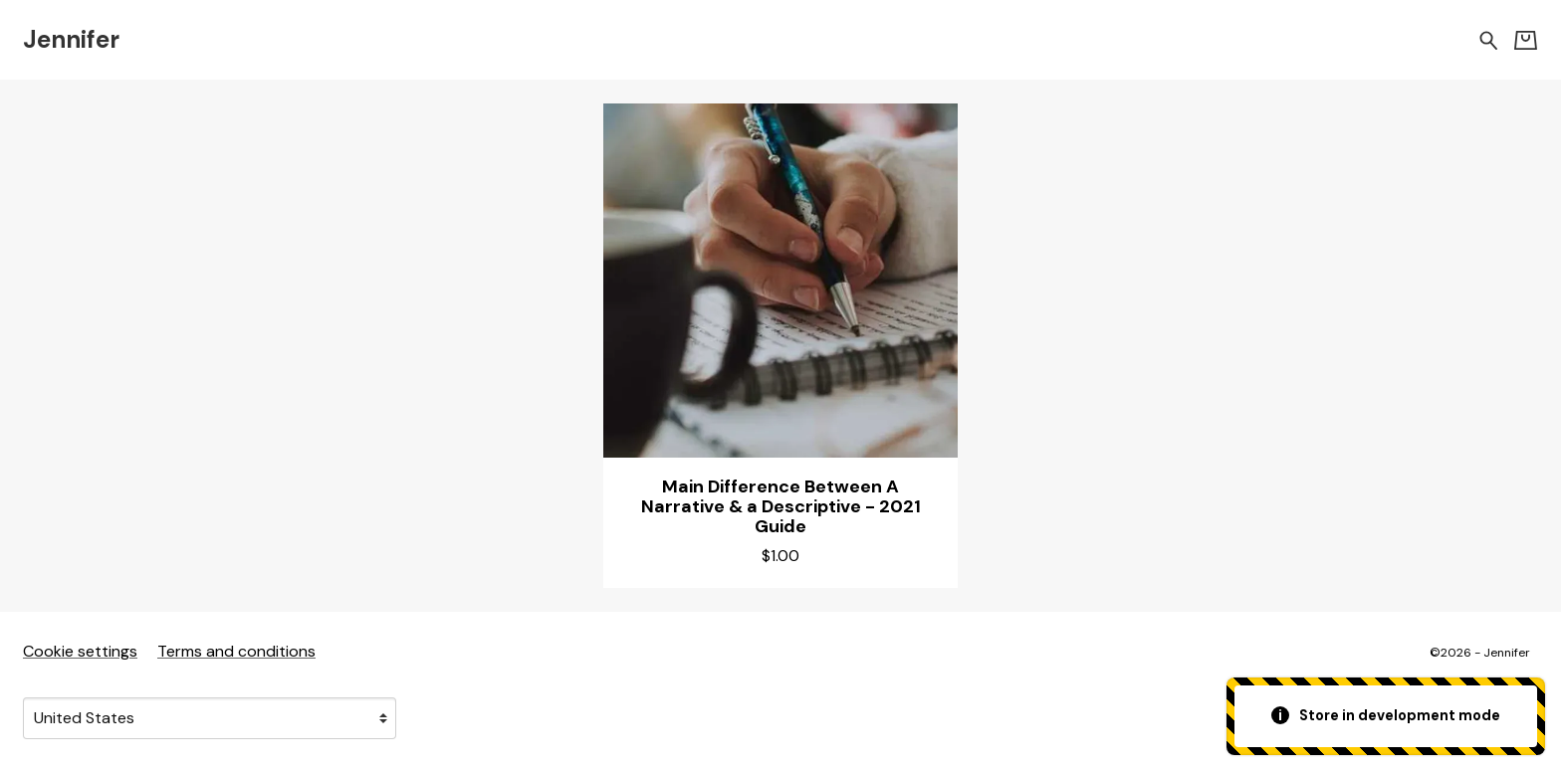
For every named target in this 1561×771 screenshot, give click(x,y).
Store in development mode (1386, 715)
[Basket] (1525, 40)
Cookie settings (80, 651)
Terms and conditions (236, 651)
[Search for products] (1488, 39)
